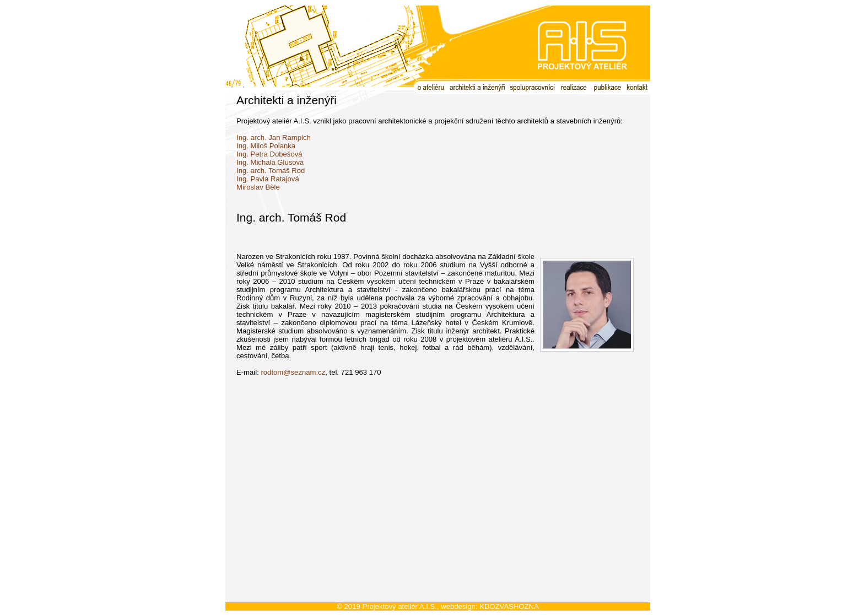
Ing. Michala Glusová (270, 162)
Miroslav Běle (258, 187)
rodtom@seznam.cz (293, 372)
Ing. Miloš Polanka (265, 146)
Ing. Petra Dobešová (269, 154)
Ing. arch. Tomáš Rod (270, 170)
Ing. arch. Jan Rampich (273, 137)
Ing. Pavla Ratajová (267, 179)
